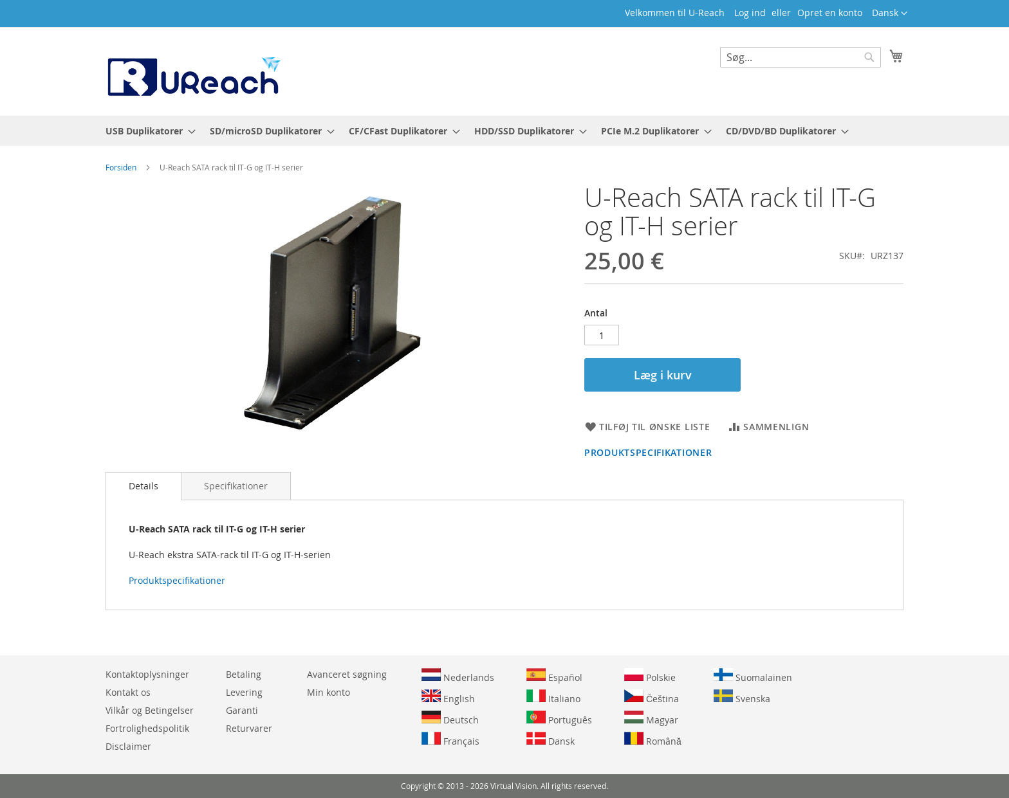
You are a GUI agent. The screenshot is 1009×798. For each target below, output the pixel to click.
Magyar (651, 718)
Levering (244, 692)
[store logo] (193, 71)
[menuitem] (147, 131)
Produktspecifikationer (648, 452)
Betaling (243, 674)
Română (652, 739)
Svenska (742, 697)
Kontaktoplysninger (147, 674)
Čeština (651, 697)
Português (559, 718)
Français (450, 739)
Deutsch (450, 718)
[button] (889, 13)
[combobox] (800, 57)
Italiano (553, 697)
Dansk (550, 739)
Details (143, 486)
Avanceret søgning (347, 674)
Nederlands (457, 676)
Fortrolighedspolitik (147, 728)
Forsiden (121, 167)
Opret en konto (829, 12)
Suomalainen (753, 676)
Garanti (242, 710)
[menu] (504, 131)
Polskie (650, 676)
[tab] (143, 486)
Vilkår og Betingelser (150, 710)
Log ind (750, 12)
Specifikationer (236, 486)
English (448, 697)
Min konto (328, 692)
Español (554, 676)
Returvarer (249, 728)
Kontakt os (128, 692)
